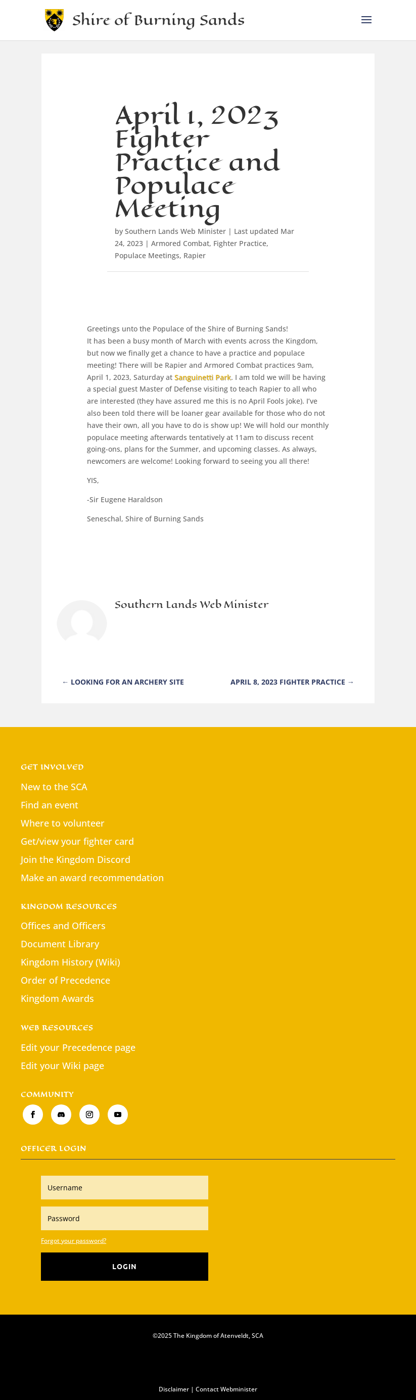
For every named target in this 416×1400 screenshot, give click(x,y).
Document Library (60, 944)
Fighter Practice (239, 243)
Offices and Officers (63, 926)
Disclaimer (174, 1389)
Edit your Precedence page (78, 1047)
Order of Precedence (65, 980)
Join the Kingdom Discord (75, 859)
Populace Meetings (147, 255)
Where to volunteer (63, 823)
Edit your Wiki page (62, 1065)
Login (124, 1266)
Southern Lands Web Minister (175, 231)
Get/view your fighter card (77, 841)
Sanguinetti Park (202, 377)
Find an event (49, 805)
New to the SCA (54, 787)
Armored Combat (180, 243)
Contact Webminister (226, 1389)
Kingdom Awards (57, 998)
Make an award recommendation (92, 878)
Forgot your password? (73, 1240)
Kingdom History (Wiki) (70, 962)
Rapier (194, 255)
